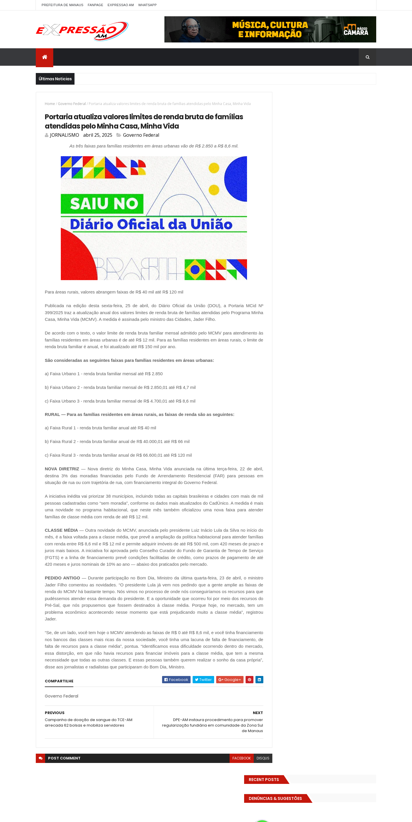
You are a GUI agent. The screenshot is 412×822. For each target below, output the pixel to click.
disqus (250, 777)
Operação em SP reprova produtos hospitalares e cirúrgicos (332, 461)
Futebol (316, 282)
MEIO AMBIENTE (286, 313)
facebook (228, 777)
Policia (352, 313)
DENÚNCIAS (304, 241)
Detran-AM (331, 241)
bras (346, 221)
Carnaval (282, 231)
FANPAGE (95, 5)
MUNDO (332, 313)
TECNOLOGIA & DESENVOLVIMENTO (303, 353)
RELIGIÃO (326, 333)
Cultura (280, 241)
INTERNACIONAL (323, 302)
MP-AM (313, 313)
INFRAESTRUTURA (288, 302)
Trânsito (348, 353)
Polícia (279, 323)
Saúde (365, 333)
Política (321, 323)
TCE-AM (347, 343)
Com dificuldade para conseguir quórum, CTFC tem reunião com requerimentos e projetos (329, 427)
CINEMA (349, 231)
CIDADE (329, 231)
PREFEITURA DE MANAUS (63, 5)
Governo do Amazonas (294, 292)
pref (339, 323)
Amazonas (303, 221)
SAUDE (347, 333)
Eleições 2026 (286, 262)
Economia (282, 252)
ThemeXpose (112, 814)
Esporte (360, 272)
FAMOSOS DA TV (288, 282)
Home (50, 103)
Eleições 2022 (335, 252)
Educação (307, 252)
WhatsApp (147, 5)
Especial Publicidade (328, 272)
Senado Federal (287, 343)
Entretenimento (288, 272)
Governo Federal (72, 103)
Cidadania (306, 231)
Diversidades (360, 241)
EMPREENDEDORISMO (322, 262)
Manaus (351, 302)
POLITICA (300, 323)
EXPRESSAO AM (121, 5)
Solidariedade (320, 343)
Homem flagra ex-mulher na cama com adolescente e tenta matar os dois (336, 492)
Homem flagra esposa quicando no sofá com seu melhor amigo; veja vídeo (335, 394)
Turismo (281, 364)
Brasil (362, 221)
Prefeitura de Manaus (293, 333)
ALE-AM (280, 221)
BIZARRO (327, 221)
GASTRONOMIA (343, 282)
